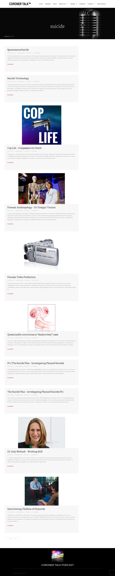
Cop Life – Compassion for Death (24, 148)
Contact (91, 4)
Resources (63, 4)
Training (73, 4)
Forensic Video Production (21, 277)
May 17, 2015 (10, 366)
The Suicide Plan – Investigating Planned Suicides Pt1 (35, 391)
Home (41, 4)
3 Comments (34, 210)
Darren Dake (21, 53)
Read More (10, 64)
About (55, 4)
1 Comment (34, 151)
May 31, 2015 (10, 337)
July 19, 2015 (10, 151)
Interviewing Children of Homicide (26, 508)
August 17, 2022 (11, 81)
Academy (82, 4)
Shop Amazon (101, 4)
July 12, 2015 (10, 210)
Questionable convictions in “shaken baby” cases (32, 334)
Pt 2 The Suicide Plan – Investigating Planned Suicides (35, 363)
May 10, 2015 (10, 394)
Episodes (48, 4)
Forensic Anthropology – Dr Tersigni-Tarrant (31, 207)
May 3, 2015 (10, 454)
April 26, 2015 (10, 512)
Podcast (29, 53)
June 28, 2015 (10, 280)
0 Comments (36, 53)
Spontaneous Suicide (18, 49)
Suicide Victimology (18, 78)
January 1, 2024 (11, 53)
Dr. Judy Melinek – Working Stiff (25, 451)
